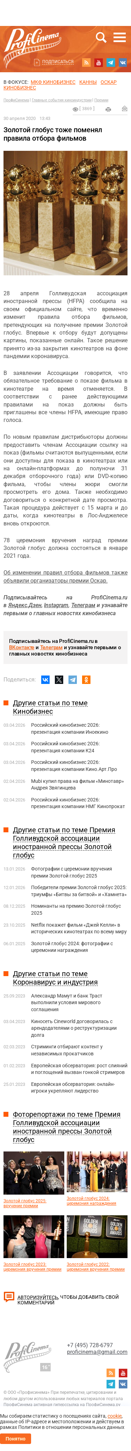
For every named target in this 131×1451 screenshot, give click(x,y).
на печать (108, 109)
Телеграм (51, 647)
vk (123, 62)
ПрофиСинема (16, 100)
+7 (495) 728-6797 (90, 1345)
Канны (88, 82)
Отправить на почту (125, 108)
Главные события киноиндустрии (62, 100)
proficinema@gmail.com (97, 1352)
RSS (86, 62)
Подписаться (58, 61)
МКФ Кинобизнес (53, 82)
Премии (101, 100)
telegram (110, 62)
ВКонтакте (21, 647)
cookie (115, 1416)
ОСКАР (109, 82)
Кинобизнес (19, 87)
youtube (98, 62)
